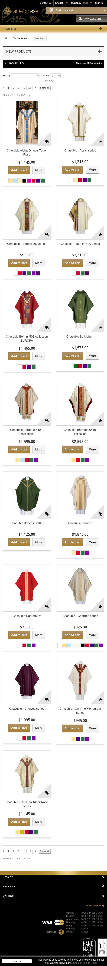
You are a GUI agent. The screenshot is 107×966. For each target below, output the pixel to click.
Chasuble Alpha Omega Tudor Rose (27, 152)
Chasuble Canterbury (27, 616)
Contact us (45, 3)
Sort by (7, 75)
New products (19, 51)
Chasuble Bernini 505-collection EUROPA (27, 338)
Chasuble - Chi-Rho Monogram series (80, 710)
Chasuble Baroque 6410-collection (80, 432)
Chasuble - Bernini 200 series (26, 243)
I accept (16, 961)
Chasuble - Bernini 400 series (80, 243)
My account (93, 18)
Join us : (55, 932)
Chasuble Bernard (80, 523)
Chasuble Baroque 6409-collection (26, 432)
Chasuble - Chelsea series (26, 708)
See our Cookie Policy (85, 962)
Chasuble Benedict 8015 (27, 523)
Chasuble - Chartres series (80, 616)
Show (46, 75)
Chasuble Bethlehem (80, 336)
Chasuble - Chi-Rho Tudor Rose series (26, 804)
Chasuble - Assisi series (80, 150)
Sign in (99, 3)
